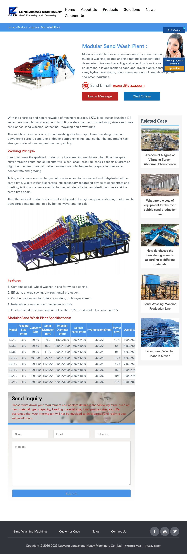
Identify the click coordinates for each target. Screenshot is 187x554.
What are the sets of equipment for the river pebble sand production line (160, 207)
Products (110, 9)
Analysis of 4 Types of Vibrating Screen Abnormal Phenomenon (160, 159)
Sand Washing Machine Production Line (160, 306)
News (150, 9)
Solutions (132, 9)
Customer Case (69, 531)
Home (70, 9)
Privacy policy (152, 545)
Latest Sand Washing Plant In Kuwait (159, 353)
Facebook (154, 529)
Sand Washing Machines (30, 531)
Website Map (133, 545)
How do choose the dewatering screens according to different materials (160, 257)
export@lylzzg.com (128, 85)
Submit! (71, 493)
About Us (89, 9)
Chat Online (142, 96)
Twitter (174, 529)
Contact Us (74, 15)
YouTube (164, 529)
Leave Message (100, 96)
